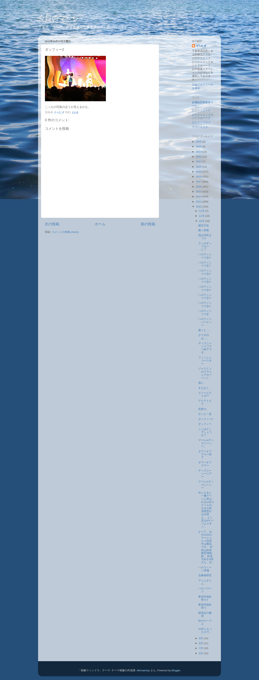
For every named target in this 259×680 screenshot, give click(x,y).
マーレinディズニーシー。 (206, 443)
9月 (201, 638)
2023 (199, 151)
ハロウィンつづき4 (205, 288)
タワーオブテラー (205, 464)
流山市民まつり (205, 237)
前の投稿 (148, 224)
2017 (199, 181)
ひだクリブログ (201, 122)
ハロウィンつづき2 (205, 304)
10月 (202, 221)
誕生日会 (203, 225)
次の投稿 (52, 224)
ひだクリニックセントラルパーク (202, 116)
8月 (201, 643)
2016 (199, 186)
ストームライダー (205, 394)
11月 (202, 215)
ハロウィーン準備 (205, 569)
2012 (199, 206)
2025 (199, 141)
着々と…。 (205, 330)
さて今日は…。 (203, 337)
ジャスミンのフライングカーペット (205, 373)
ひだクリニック (201, 110)
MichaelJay (143, 670)
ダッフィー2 (205, 419)
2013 (199, 201)
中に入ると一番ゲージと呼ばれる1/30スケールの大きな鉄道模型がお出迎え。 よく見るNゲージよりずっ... (206, 509)
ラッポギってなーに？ (205, 246)
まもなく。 (205, 388)
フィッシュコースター (205, 360)
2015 (199, 191)
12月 (202, 211)
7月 (201, 648)
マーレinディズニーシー (206, 484)
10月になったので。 (205, 630)
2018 (199, 176)
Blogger (176, 670)
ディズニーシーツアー (205, 473)
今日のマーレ (59, 18)
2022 (199, 156)
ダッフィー (205, 424)
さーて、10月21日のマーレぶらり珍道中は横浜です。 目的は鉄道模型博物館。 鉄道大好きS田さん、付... (206, 547)
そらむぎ (201, 45)
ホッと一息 (205, 414)
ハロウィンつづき (205, 312)
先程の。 (203, 409)
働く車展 (203, 230)
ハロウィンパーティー (205, 322)
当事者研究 (205, 575)
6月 (201, 653)
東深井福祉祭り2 (205, 598)
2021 (199, 161)
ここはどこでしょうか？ (205, 432)
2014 (199, 196)
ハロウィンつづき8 (205, 256)
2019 (199, 171)
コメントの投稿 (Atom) (65, 232)
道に (201, 382)
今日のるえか (200, 127)
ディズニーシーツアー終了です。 (205, 348)
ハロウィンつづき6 (205, 272)
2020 (199, 166)
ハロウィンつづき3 (205, 296)
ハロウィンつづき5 (205, 280)
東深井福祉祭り (205, 606)
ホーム (100, 224)
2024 (199, 146)
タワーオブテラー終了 (205, 454)
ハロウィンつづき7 (205, 264)
